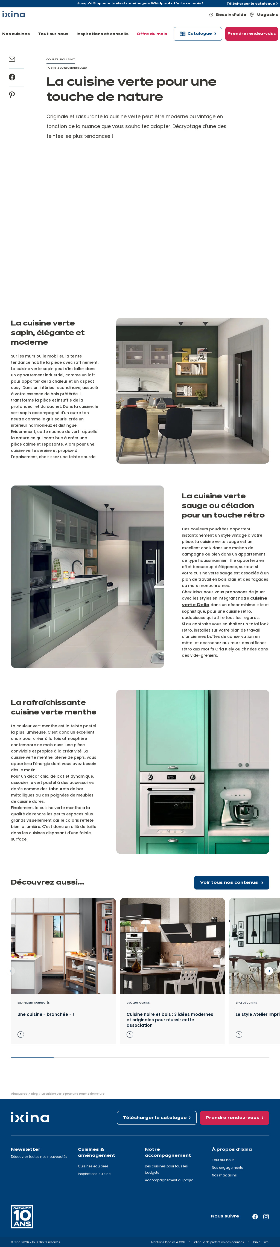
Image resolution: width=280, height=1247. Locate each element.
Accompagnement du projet (169, 1180)
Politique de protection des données (219, 1242)
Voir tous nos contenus (229, 883)
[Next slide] (269, 971)
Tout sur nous (223, 1160)
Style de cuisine (246, 1002)
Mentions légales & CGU (168, 1242)
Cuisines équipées (93, 1166)
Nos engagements (227, 1167)
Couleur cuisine (138, 1002)
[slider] (140, 1060)
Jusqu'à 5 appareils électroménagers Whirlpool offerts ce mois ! (140, 3)
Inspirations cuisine (94, 1174)
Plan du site (260, 1242)
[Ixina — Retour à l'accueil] (13, 14)
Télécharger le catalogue (250, 3)
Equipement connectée (33, 1002)
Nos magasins (224, 1175)
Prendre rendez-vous (232, 1118)
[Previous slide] (11, 971)
